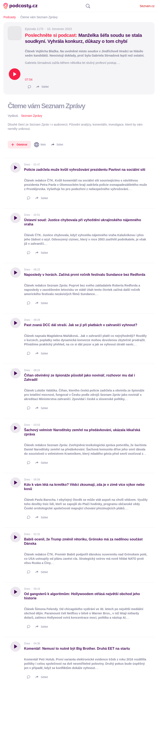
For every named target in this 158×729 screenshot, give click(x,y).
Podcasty (9, 17)
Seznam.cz (147, 6)
